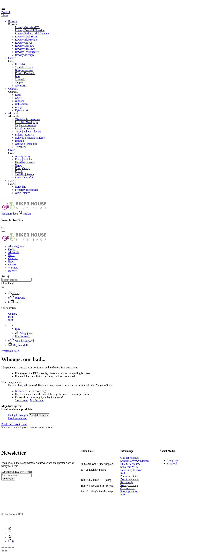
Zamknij (6, 12)
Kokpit (19, 171)
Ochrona (13, 258)
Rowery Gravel (23, 42)
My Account (37, 400)
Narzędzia (20, 186)
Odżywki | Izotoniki (26, 143)
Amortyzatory (22, 156)
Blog (17, 328)
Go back (19, 391)
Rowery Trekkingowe (27, 51)
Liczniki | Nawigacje (26, 122)
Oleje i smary (22, 192)
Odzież (12, 264)
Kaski (18, 94)
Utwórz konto (22, 336)
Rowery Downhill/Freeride (29, 30)
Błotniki (19, 140)
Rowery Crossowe (25, 48)
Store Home (21, 400)
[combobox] (16, 280)
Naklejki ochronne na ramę (30, 137)
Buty (17, 76)
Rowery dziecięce (24, 54)
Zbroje (18, 107)
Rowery (12, 270)
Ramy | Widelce (23, 159)
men (10, 316)
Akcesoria (20, 85)
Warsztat (13, 267)
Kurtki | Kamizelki (25, 73)
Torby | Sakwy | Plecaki (28, 131)
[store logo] (24, 209)
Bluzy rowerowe (24, 70)
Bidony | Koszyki (24, 134)
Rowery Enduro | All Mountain (32, 33)
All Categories (16, 246)
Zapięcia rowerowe (25, 125)
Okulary (19, 100)
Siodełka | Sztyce (24, 174)
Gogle (18, 97)
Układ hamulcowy (25, 162)
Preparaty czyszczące (26, 189)
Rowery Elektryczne (26, 39)
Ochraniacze (22, 103)
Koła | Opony (22, 168)
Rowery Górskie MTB (27, 27)
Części (12, 249)
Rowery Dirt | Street (26, 36)
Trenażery (20, 146)
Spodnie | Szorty (24, 67)
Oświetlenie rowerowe (27, 119)
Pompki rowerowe (25, 128)
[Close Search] (2, 227)
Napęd (18, 165)
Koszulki (20, 64)
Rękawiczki (21, 110)
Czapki (19, 82)
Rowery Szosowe (24, 45)
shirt (10, 319)
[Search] (2, 287)
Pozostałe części (24, 177)
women (12, 313)
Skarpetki (20, 79)
